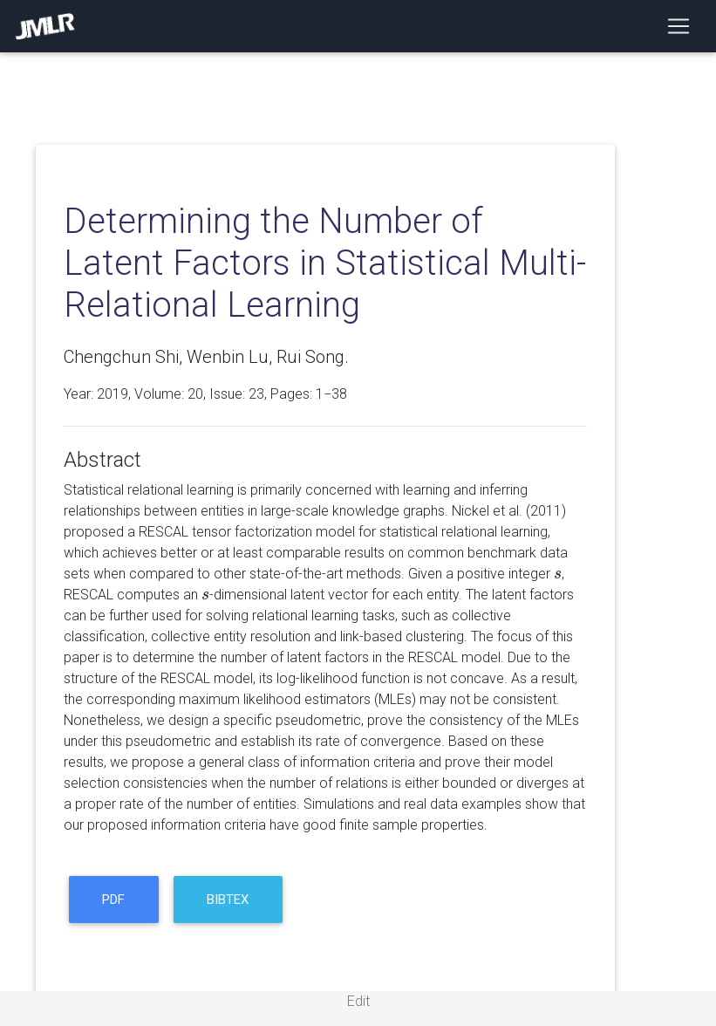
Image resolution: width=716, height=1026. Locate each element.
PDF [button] (113, 899)
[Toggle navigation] (678, 26)
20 (195, 394)
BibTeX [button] (228, 899)
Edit (358, 1001)
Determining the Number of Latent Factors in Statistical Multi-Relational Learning (325, 263)
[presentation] (558, 573)
